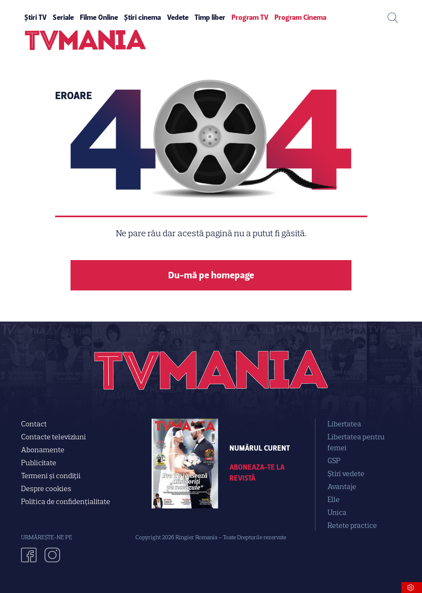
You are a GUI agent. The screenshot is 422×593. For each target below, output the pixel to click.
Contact (34, 423)
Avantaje (342, 486)
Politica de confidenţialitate (65, 501)
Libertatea (344, 423)
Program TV (249, 17)
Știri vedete (346, 473)
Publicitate (38, 462)
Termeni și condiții (51, 475)
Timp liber (210, 17)
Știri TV (35, 17)
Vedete (178, 17)
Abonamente (42, 449)
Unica (337, 512)
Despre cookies (46, 488)
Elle (334, 499)
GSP (334, 460)
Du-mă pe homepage (211, 275)
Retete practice (352, 525)
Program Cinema (300, 17)
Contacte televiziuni (53, 436)
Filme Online (99, 17)
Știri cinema (142, 17)
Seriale (63, 17)
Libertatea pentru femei (356, 442)
